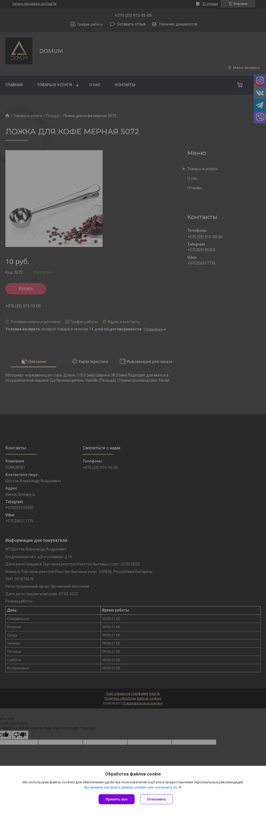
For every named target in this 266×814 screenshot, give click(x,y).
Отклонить (156, 799)
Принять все (117, 799)
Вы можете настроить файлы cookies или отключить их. (131, 787)
